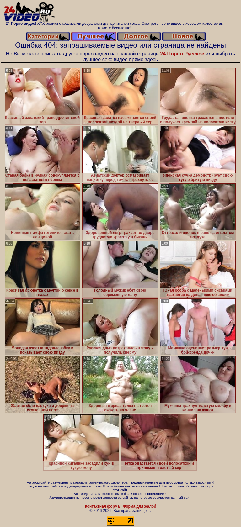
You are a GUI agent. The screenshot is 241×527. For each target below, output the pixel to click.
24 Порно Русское (182, 53)
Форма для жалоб (139, 506)
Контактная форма (102, 506)
